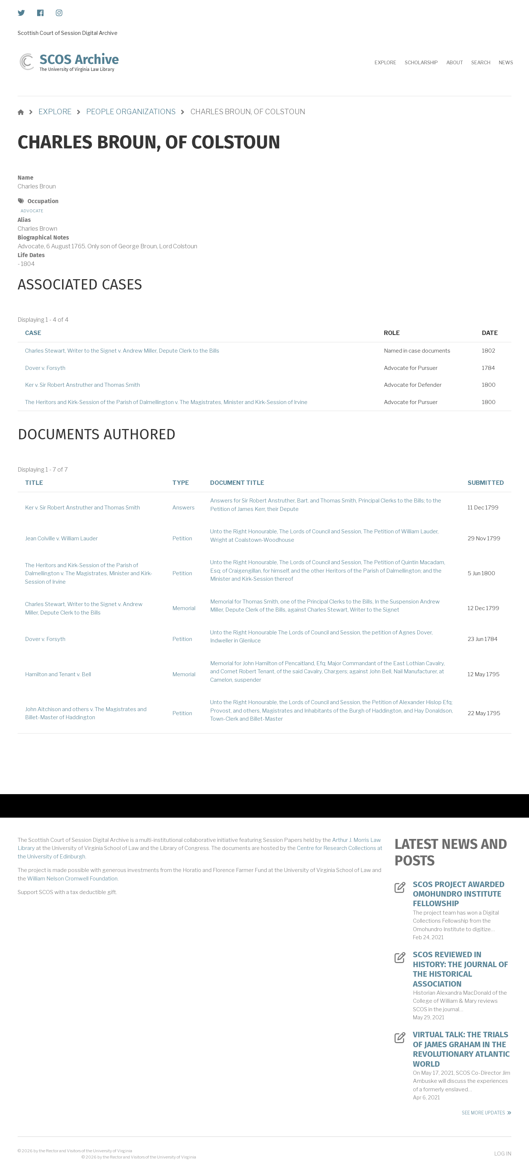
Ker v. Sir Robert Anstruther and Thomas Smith (82, 385)
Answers (183, 507)
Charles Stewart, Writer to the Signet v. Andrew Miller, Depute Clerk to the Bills (122, 350)
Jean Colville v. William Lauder (61, 538)
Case (33, 332)
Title (34, 482)
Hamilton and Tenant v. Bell (58, 674)
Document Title (237, 482)
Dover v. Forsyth (45, 368)
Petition (182, 538)
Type (180, 482)
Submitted (486, 482)
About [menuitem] (454, 62)
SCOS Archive (79, 59)
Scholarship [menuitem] (421, 62)
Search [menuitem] (480, 62)
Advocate (32, 210)
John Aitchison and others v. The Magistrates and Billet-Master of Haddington (86, 713)
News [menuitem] (506, 62)
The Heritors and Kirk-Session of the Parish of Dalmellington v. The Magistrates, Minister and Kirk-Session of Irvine (166, 402)
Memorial (183, 608)
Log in (502, 1153)
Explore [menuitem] (385, 62)
